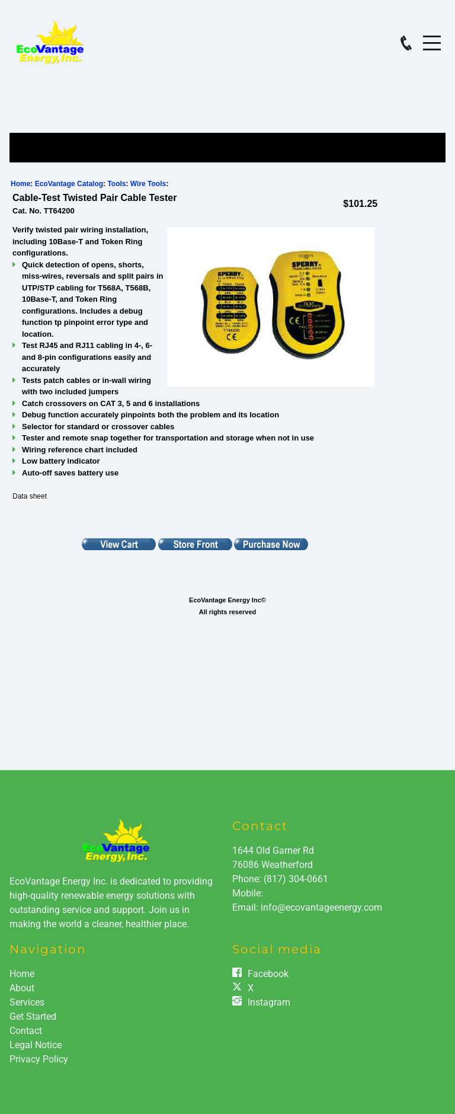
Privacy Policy (38, 1059)
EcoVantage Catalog (69, 184)
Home (20, 184)
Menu (432, 36)
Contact (25, 1030)
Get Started (32, 1016)
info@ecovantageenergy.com (321, 907)
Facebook (268, 973)
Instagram (269, 1002)
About (21, 988)
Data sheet (29, 496)
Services (26, 1002)
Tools (116, 184)
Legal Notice (35, 1045)
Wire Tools (148, 184)
